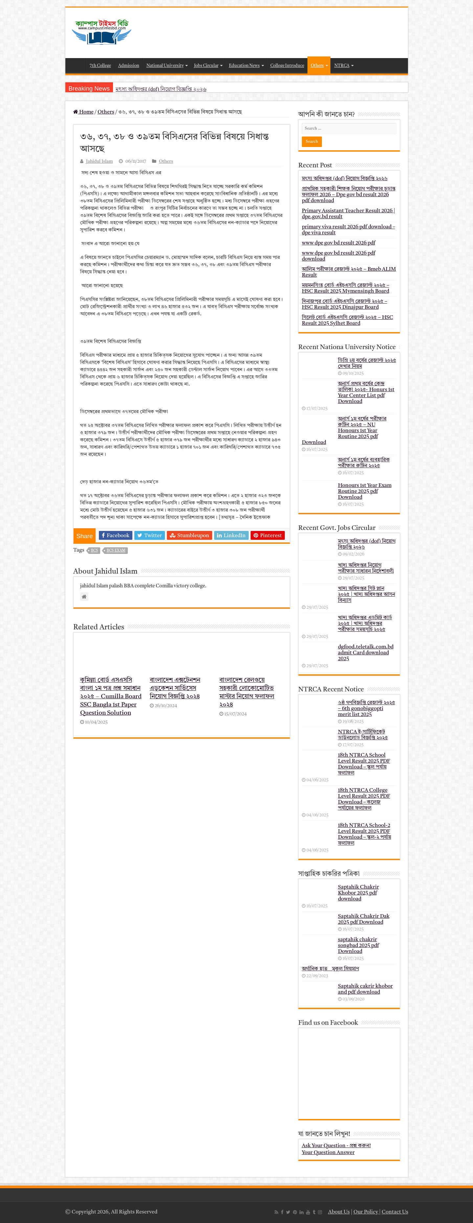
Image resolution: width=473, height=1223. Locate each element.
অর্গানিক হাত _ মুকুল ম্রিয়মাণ (330, 969)
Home (77, 65)
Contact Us (395, 1212)
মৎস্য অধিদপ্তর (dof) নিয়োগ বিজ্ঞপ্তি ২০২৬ (161, 89)
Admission (128, 66)
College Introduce (287, 66)
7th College (100, 66)
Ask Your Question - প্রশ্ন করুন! (336, 1146)
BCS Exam (116, 551)
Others (317, 66)
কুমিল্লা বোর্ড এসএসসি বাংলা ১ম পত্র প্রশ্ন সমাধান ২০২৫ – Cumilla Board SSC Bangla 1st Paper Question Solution (111, 696)
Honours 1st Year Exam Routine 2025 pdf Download (365, 491)
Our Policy (366, 1212)
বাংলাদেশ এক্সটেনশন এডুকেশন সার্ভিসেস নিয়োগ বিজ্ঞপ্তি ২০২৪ (175, 688)
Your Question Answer (328, 1152)
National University (165, 66)
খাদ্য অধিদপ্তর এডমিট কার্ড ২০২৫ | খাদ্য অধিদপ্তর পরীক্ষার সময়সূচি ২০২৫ (365, 623)
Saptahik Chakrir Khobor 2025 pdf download (358, 893)
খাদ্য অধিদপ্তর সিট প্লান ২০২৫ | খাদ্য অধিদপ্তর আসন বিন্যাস (366, 594)
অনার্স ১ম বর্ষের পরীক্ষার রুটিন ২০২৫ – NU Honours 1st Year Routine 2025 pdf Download (344, 430)
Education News (244, 66)
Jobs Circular (206, 66)
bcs (94, 551)
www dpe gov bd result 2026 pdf (338, 243)
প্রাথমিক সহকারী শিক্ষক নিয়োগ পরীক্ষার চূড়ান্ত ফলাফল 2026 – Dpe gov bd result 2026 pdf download (348, 194)
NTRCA (341, 66)
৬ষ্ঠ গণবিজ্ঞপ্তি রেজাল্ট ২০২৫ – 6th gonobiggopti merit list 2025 (366, 708)
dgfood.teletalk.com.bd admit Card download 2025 (366, 653)
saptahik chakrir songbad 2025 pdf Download (358, 945)
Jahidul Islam (99, 161)
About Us (339, 1212)
